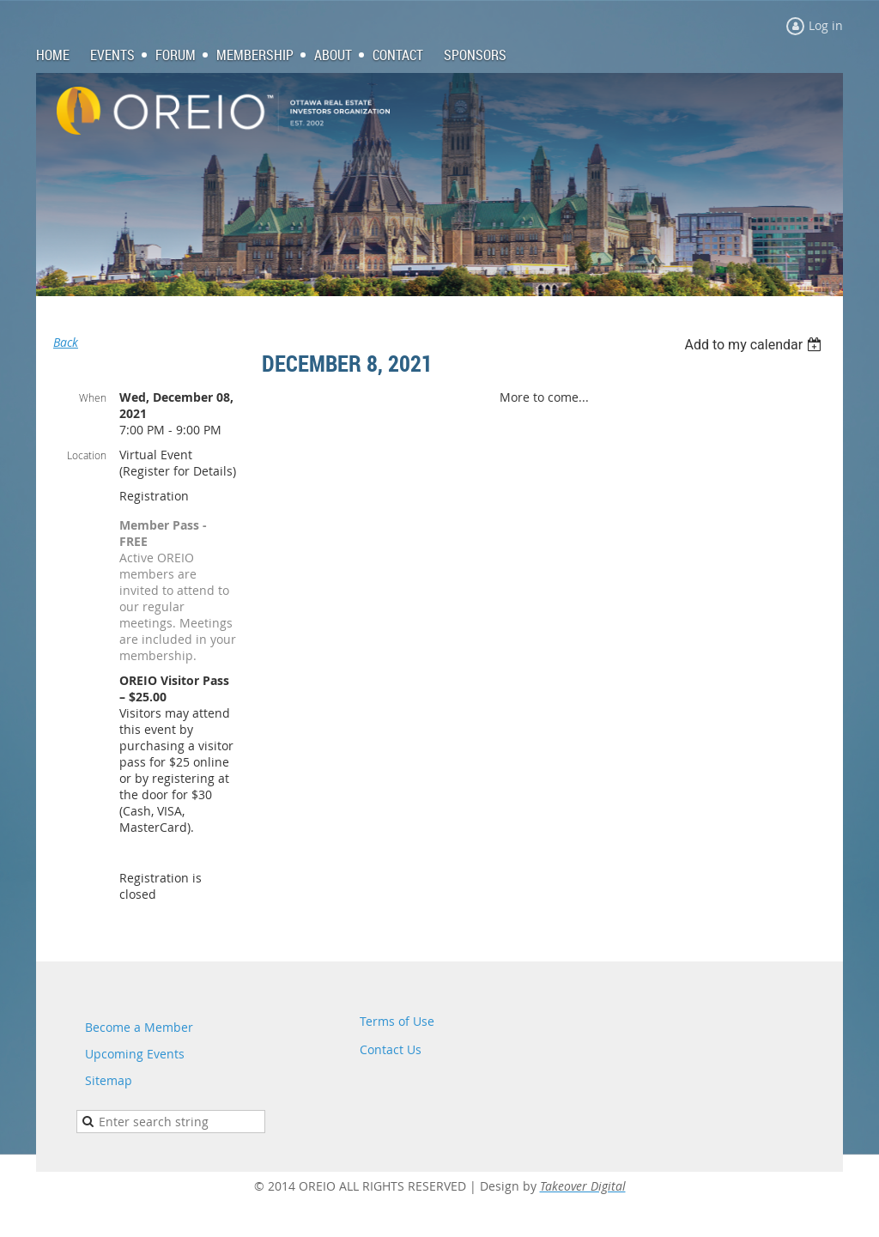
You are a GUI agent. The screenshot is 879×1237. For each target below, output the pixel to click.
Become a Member (139, 1027)
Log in (826, 25)
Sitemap (108, 1080)
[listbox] (755, 344)
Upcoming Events (135, 1054)
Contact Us (390, 1049)
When (92, 397)
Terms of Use (397, 1021)
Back (65, 342)
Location (86, 455)
